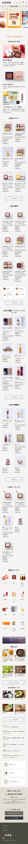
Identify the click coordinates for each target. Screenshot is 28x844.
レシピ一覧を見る (14, 719)
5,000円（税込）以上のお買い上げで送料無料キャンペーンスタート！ (14, 732)
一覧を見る (14, 198)
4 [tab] (15, 29)
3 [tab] (14, 29)
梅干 (18, 9)
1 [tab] (12, 29)
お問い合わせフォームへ (14, 813)
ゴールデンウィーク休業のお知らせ (14, 36)
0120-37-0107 (15, 794)
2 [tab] (13, 29)
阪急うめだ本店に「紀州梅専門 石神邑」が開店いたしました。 (14, 738)
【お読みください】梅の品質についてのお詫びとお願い (14, 745)
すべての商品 (5, 9)
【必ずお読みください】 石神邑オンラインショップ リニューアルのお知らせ (14, 756)
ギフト (14, 9)
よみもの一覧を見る (14, 682)
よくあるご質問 (14, 818)
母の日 (10, 9)
